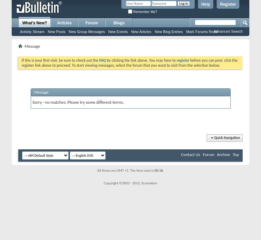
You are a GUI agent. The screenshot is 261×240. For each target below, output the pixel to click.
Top (236, 154)
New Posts (56, 32)
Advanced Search (228, 31)
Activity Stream (32, 32)
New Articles (141, 32)
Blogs (119, 23)
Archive (223, 154)
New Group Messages (87, 32)
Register (228, 4)
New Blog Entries (169, 32)
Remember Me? (142, 12)
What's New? (34, 23)
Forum (92, 23)
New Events (118, 32)
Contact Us (190, 154)
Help (205, 4)
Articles (64, 23)
